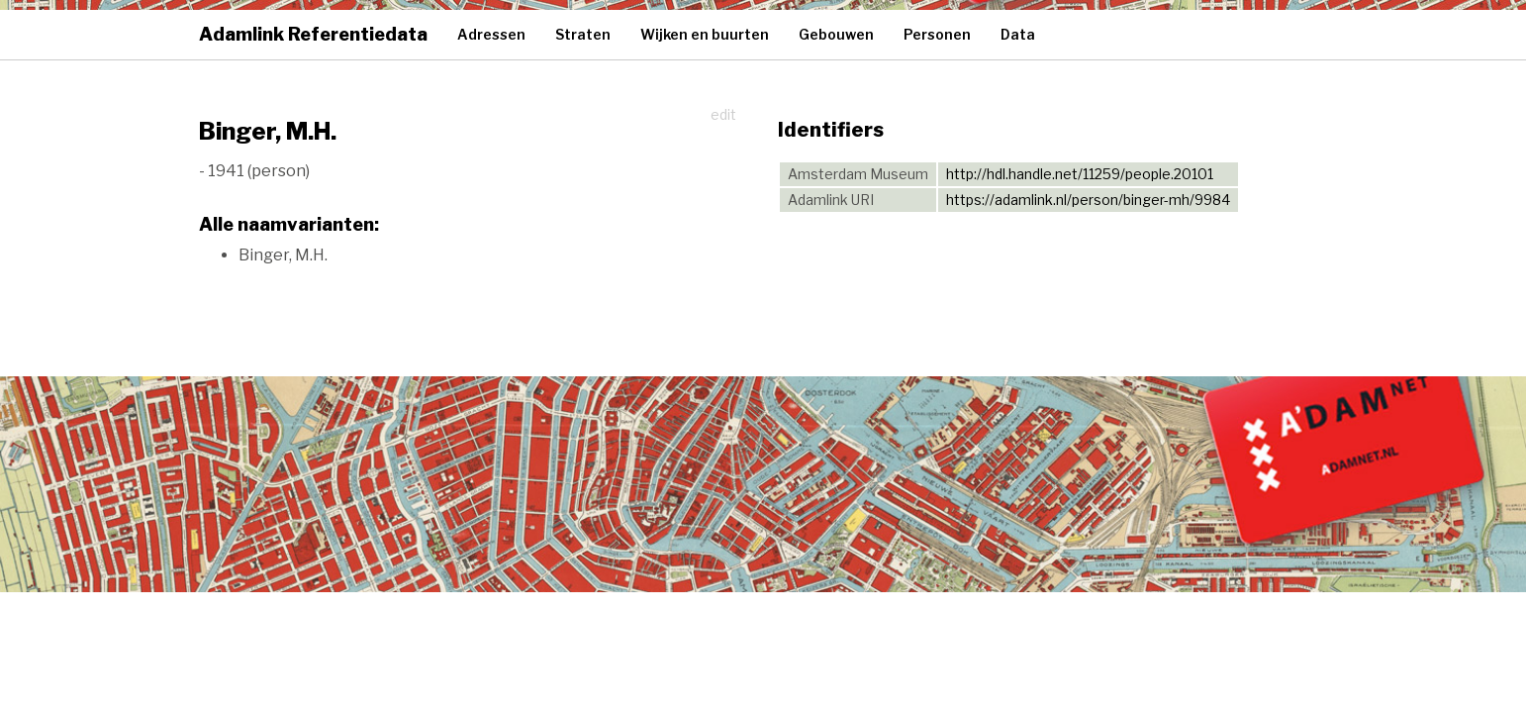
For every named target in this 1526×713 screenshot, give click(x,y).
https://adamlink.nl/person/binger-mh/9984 (1088, 199)
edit (723, 114)
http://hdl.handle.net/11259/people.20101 (1079, 173)
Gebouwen (836, 34)
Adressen (491, 34)
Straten (583, 34)
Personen (937, 34)
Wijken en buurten (704, 34)
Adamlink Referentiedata (313, 34)
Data (1018, 34)
